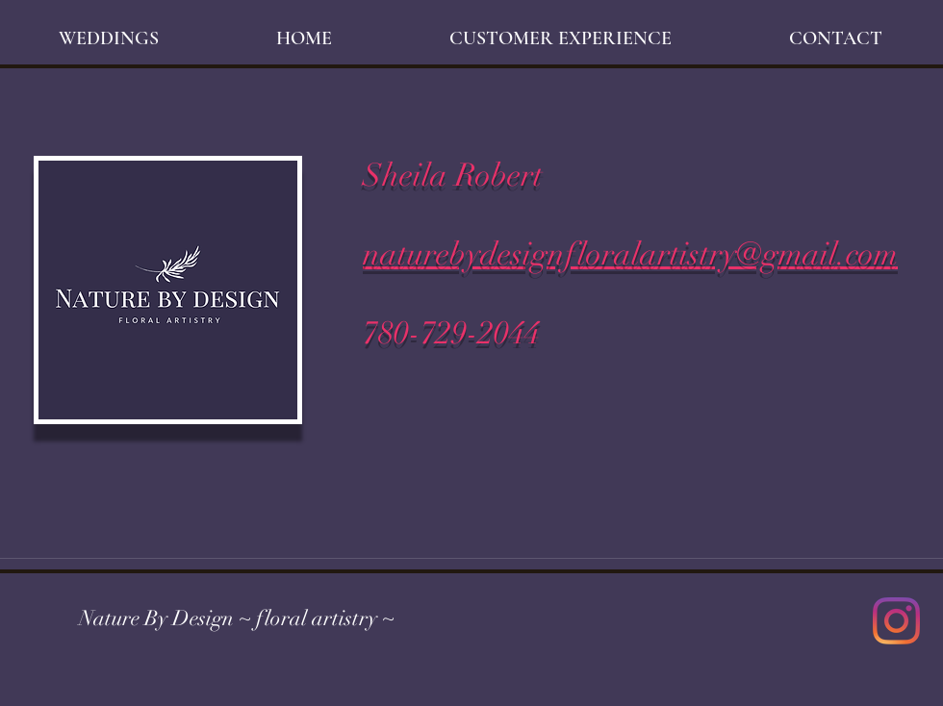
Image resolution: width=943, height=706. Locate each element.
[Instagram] (896, 620)
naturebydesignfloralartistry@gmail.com (630, 254)
